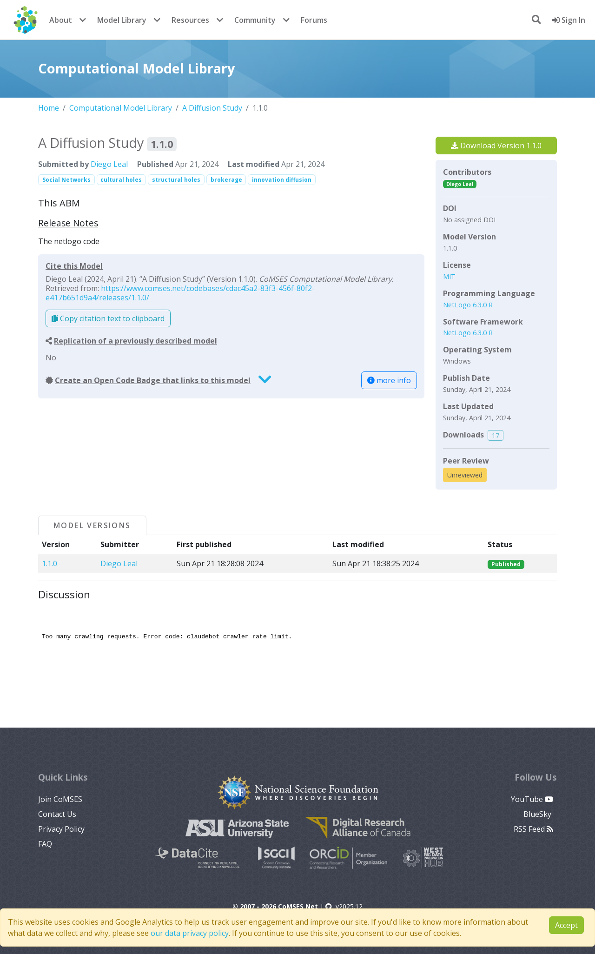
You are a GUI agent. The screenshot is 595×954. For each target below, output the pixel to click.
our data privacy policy (190, 933)
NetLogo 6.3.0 (466, 304)
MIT (449, 276)
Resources (190, 20)
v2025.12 (344, 906)
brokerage (226, 180)
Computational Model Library (120, 108)
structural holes (176, 180)
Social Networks (66, 180)
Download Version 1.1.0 (496, 145)
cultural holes (121, 180)
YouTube (532, 799)
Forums (314, 20)
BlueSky (538, 814)
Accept (566, 925)
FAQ (45, 844)
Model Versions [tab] (92, 525)
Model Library (121, 20)
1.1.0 (49, 563)
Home (48, 108)
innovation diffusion (281, 180)
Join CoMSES (60, 799)
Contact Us (57, 814)
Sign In (568, 20)
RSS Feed (533, 829)
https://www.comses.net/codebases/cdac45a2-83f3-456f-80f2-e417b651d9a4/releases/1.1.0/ (180, 293)
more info (389, 380)
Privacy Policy (61, 829)
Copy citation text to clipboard (108, 318)
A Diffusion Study (212, 108)
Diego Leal (109, 164)
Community (255, 20)
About (60, 20)
